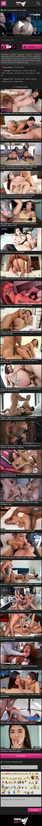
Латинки (25, 70)
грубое (27, 79)
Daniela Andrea (19, 67)
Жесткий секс (30, 73)
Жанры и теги (8, 79)
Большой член (20, 73)
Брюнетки (10, 73)
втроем (33, 79)
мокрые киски (18, 81)
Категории (7, 70)
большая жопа (19, 79)
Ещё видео (21, 756)
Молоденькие (16, 70)
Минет (3, 73)
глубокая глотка (6, 81)
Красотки (32, 70)
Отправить (34, 810)
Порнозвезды (8, 67)
